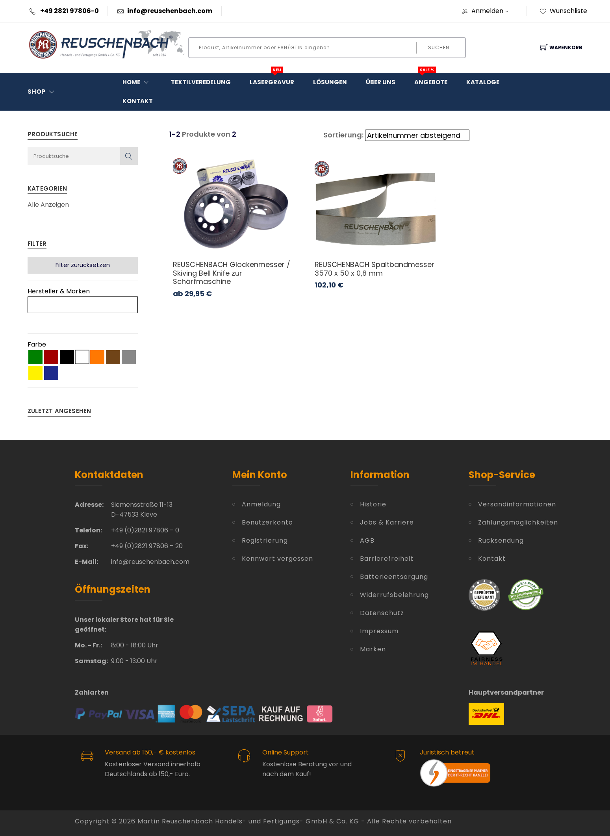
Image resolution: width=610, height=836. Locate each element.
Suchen (438, 47)
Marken (373, 649)
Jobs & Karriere (387, 522)
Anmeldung (261, 504)
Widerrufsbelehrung (394, 594)
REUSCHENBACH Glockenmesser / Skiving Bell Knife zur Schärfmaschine (231, 273)
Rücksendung (501, 540)
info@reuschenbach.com (169, 10)
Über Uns (380, 82)
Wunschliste (563, 10)
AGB (367, 540)
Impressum (379, 631)
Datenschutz (382, 612)
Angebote (430, 79)
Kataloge (482, 82)
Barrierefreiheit (386, 558)
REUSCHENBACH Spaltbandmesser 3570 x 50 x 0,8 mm (374, 269)
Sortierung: (343, 135)
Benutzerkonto (267, 522)
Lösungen (330, 82)
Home (137, 82)
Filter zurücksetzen (83, 265)
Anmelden (492, 10)
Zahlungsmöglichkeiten (507, 522)
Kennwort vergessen (277, 558)
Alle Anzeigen (48, 205)
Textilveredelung (201, 82)
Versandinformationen (507, 504)
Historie (373, 504)
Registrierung (265, 540)
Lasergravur (272, 79)
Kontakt (137, 101)
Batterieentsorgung (394, 576)
